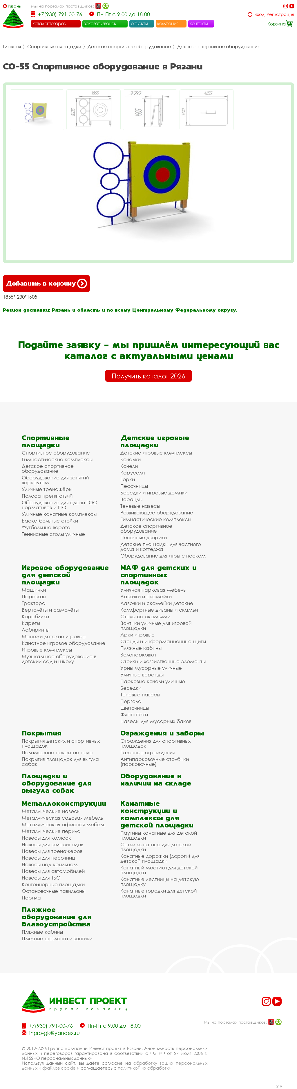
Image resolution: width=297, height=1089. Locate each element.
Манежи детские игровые (54, 636)
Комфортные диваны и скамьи (159, 609)
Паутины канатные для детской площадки (158, 835)
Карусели (132, 472)
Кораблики (35, 616)
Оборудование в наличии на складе (155, 779)
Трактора (34, 603)
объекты (139, 23)
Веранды (131, 499)
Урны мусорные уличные (151, 667)
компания (167, 23)
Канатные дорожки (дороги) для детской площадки (160, 858)
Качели (129, 465)
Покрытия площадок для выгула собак (60, 761)
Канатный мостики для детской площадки (159, 870)
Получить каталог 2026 (148, 376)
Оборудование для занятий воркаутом (55, 480)
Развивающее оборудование (156, 512)
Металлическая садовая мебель (62, 817)
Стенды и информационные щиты (163, 641)
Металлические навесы (51, 811)
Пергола (131, 701)
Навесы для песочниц (48, 857)
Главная (12, 46)
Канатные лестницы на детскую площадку (159, 881)
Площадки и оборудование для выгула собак (57, 783)
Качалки (130, 459)
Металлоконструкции (64, 803)
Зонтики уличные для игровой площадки (155, 625)
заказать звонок (100, 23)
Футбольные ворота (46, 527)
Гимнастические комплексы (57, 459)
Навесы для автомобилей (53, 871)
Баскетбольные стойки (50, 520)
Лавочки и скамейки (146, 596)
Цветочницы (134, 707)
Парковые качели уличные (152, 681)
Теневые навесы (140, 505)
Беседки (130, 687)
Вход (259, 14)
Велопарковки (138, 654)
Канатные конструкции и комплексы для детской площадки (156, 814)
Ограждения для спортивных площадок (155, 743)
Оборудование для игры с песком (163, 555)
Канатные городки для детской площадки (158, 893)
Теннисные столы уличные (53, 533)
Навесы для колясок (46, 837)
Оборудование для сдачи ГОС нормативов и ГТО (59, 505)
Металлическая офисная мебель (63, 824)
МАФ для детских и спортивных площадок (158, 575)
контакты (199, 23)
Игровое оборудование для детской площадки (65, 575)
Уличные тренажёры (47, 489)
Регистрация (280, 14)
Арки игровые (137, 634)
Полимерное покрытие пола (57, 752)
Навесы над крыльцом (50, 864)
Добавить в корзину (46, 283)
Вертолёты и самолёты (50, 609)
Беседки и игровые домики (153, 492)
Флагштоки (134, 714)
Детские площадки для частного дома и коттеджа (160, 546)
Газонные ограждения (147, 752)
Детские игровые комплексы (156, 452)
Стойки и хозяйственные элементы (163, 661)
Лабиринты (35, 629)
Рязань (14, 5)
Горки (127, 479)
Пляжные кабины (141, 647)
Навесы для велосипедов (52, 844)
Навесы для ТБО (41, 877)
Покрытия (41, 733)
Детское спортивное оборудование (129, 46)
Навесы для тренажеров (52, 851)
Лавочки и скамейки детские (156, 603)
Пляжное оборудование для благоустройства (57, 917)
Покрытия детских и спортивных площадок (61, 743)
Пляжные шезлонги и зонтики (57, 938)
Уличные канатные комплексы (59, 514)
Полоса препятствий (47, 495)
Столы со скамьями (145, 616)
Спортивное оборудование (56, 452)
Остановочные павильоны (53, 891)
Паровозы (34, 596)
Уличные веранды (142, 674)
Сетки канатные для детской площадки (155, 847)
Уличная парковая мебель (153, 589)
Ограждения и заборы (162, 733)
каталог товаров (49, 23)
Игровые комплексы (47, 649)
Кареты (31, 623)
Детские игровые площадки (154, 441)
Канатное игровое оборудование (63, 643)
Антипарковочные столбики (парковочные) (154, 761)
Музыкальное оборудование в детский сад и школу (59, 659)
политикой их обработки (144, 1067)
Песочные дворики (143, 537)
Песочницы (134, 485)
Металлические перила (51, 831)
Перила (31, 897)
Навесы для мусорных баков (155, 721)
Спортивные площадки (54, 46)
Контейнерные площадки (53, 884)
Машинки (34, 589)
